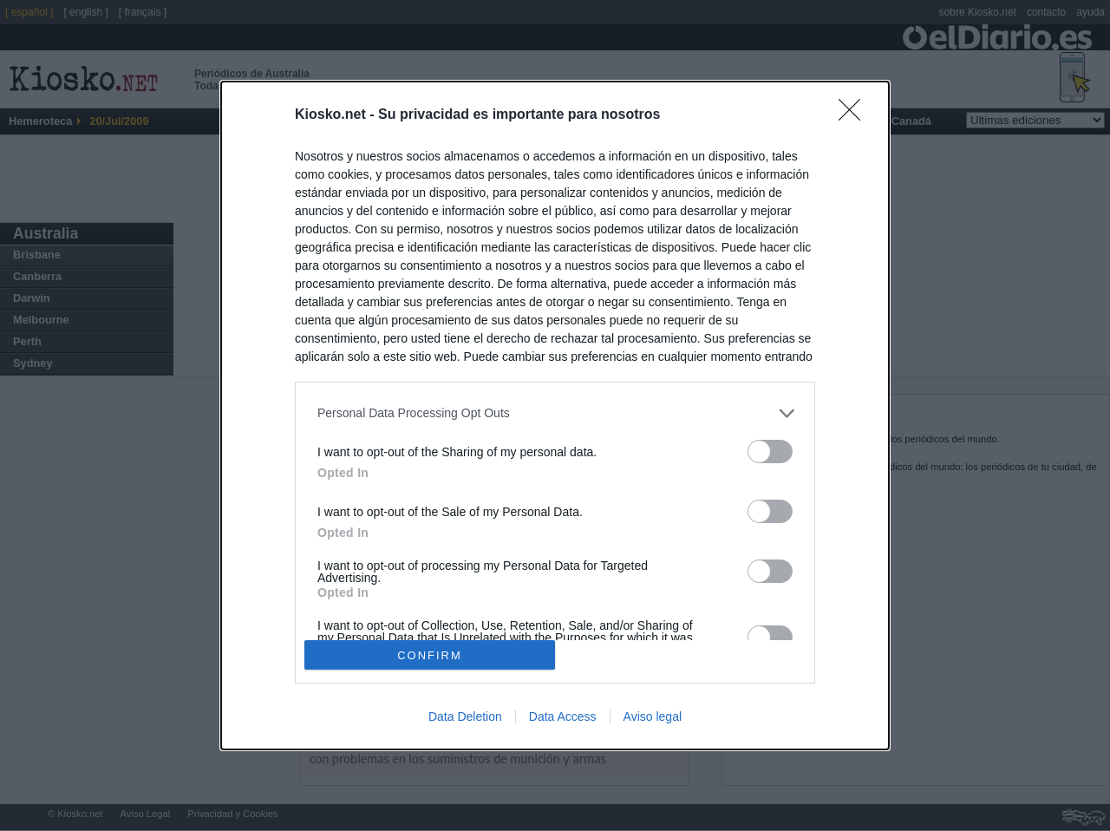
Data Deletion (465, 716)
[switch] (770, 451)
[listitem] (555, 413)
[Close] (855, 115)
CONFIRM (429, 654)
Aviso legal (653, 716)
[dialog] (555, 415)
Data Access (563, 716)
